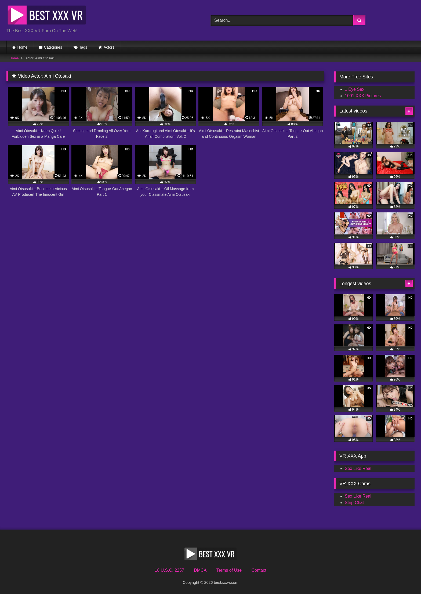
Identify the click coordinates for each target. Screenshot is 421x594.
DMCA (200, 570)
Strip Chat (354, 502)
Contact (258, 570)
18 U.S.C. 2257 (169, 570)
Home (22, 47)
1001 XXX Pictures (363, 95)
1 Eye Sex (354, 89)
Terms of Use (229, 570)
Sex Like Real (358, 468)
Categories (53, 47)
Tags (83, 47)
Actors (109, 47)
